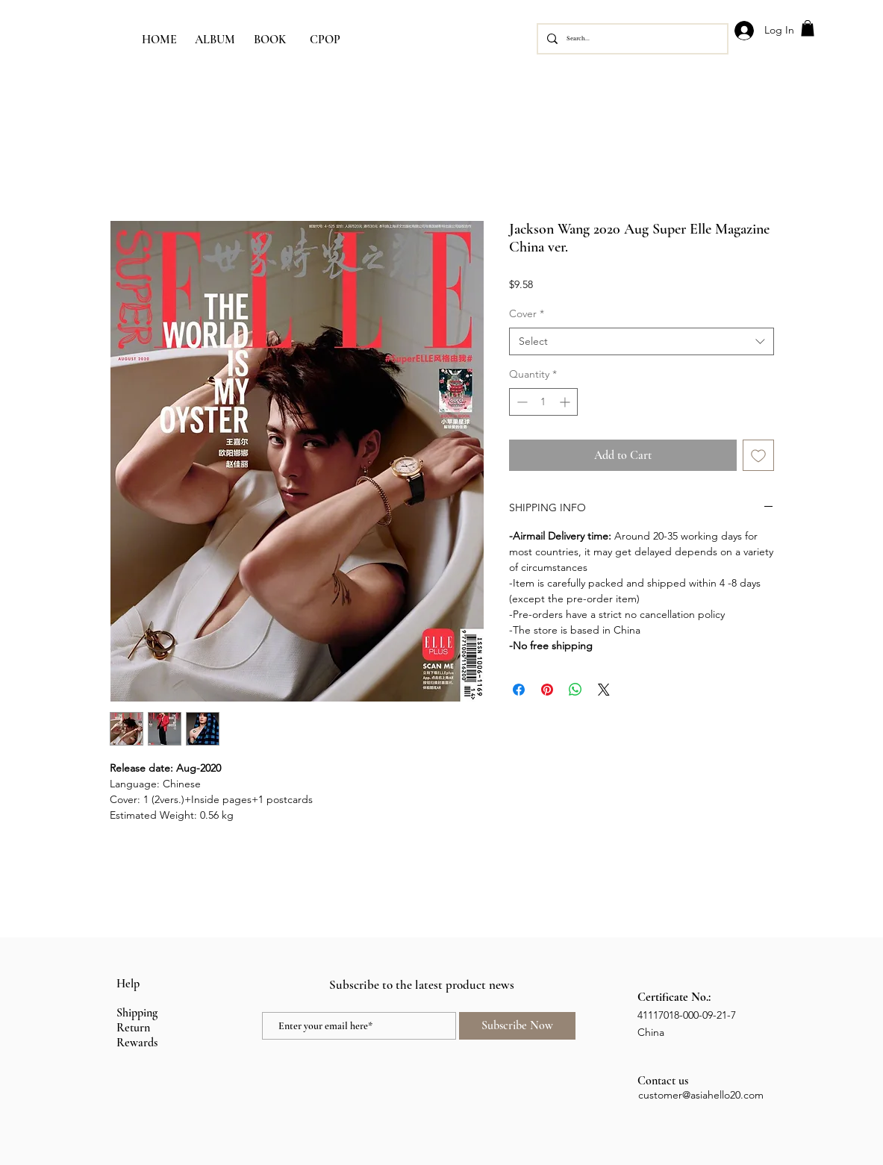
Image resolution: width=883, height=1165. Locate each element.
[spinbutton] (543, 402)
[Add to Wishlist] (758, 455)
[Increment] (566, 402)
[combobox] (641, 342)
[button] (807, 28)
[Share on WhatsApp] (575, 690)
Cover (526, 313)
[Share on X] (604, 690)
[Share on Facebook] (519, 690)
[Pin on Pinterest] (547, 690)
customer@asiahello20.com (701, 1095)
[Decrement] (520, 402)
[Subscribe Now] (517, 1026)
